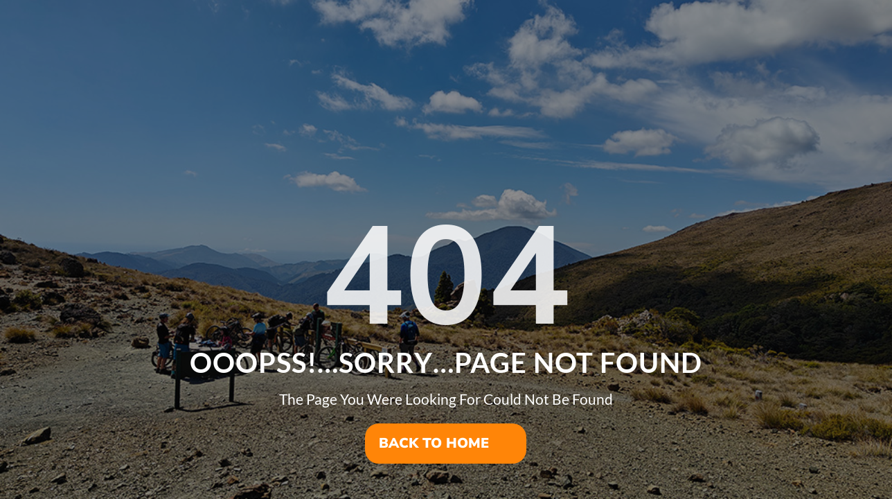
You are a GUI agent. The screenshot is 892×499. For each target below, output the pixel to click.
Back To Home (434, 443)
